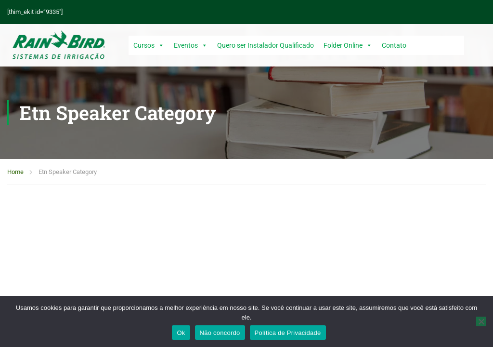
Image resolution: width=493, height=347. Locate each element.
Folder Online (348, 45)
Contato (394, 45)
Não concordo (220, 332)
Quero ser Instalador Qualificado (265, 45)
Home (15, 171)
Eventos (191, 45)
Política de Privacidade (288, 332)
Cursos (148, 45)
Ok (181, 332)
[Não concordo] (481, 321)
